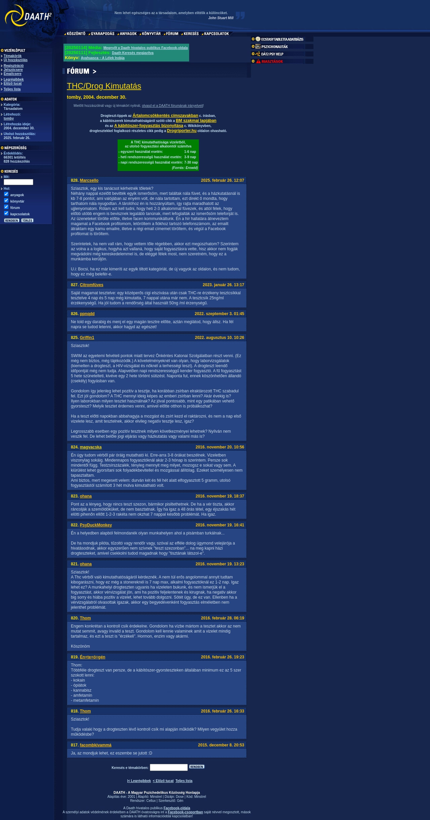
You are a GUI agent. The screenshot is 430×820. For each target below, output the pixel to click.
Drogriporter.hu (182, 130)
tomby (9, 118)
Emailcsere (13, 74)
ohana (86, 496)
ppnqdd (87, 313)
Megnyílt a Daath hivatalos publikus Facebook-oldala (145, 48)
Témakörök (13, 56)
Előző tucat (13, 83)
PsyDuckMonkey (96, 525)
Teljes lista (12, 89)
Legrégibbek (14, 79)
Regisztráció (14, 66)
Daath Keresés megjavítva (133, 53)
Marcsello (89, 180)
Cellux (151, 801)
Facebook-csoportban (185, 812)
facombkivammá (96, 745)
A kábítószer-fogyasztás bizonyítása (148, 125)
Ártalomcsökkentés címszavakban (165, 115)
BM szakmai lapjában (196, 120)
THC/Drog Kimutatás (104, 85)
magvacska (91, 447)
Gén (180, 801)
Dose (179, 797)
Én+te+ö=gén (92, 657)
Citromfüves (91, 285)
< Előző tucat (163, 781)
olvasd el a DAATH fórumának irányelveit (172, 105)
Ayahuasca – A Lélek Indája (103, 58)
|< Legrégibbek (139, 781)
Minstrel (156, 797)
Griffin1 (87, 337)
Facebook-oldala (177, 808)
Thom (85, 618)
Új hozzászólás (16, 60)
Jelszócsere (13, 70)
